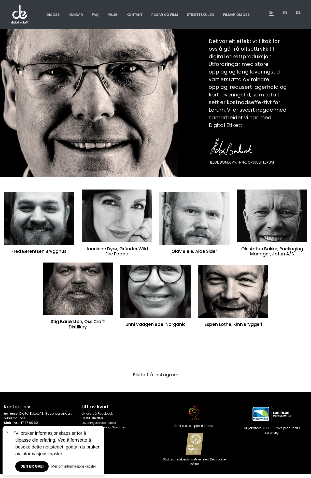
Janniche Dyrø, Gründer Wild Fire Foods (117, 251)
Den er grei (32, 466)
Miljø (112, 15)
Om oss (53, 15)
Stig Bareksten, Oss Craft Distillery (78, 324)
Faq (95, 15)
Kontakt (134, 15)
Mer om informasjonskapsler (73, 466)
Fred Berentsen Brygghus (38, 251)
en (284, 13)
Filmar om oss (236, 15)
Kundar (75, 15)
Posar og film (164, 15)
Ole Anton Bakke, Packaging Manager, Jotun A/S (272, 251)
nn (271, 13)
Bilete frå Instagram (155, 374)
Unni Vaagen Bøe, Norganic (155, 324)
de (298, 13)
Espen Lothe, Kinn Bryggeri (233, 324)
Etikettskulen (200, 15)
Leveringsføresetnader (99, 423)
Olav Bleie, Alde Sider (194, 251)
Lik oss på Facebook (97, 413)
